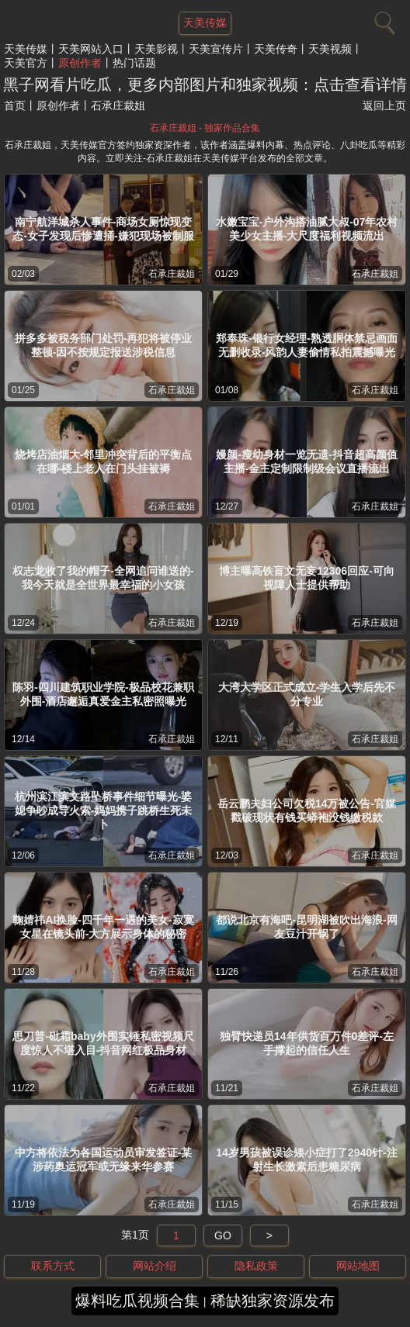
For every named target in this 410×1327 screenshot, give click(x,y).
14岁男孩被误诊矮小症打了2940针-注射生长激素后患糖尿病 (306, 1159)
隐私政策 (256, 1266)
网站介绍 (154, 1266)
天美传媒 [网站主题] (205, 22)
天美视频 (330, 49)
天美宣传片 (216, 49)
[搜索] (383, 19)
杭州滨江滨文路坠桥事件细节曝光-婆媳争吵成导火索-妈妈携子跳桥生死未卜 (104, 810)
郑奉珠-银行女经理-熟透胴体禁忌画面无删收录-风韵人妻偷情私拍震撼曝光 (306, 345)
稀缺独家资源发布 (272, 1300)
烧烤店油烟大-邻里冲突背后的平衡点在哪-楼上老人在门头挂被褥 (104, 461)
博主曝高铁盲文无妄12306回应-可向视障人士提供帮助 (306, 578)
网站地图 (358, 1266)
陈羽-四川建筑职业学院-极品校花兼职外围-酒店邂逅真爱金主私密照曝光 (102, 694)
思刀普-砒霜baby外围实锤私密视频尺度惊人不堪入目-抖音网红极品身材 (102, 1043)
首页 (15, 105)
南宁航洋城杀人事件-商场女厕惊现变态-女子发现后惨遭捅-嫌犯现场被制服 (102, 229)
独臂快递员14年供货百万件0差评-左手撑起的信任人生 (307, 1043)
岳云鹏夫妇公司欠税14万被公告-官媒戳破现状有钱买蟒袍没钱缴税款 (306, 810)
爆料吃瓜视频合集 (137, 1300)
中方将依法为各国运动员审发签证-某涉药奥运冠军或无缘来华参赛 (104, 1159)
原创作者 (80, 63)
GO (222, 1235)
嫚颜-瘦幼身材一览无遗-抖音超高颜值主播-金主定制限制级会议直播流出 (306, 461)
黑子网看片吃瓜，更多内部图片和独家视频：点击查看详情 (205, 84)
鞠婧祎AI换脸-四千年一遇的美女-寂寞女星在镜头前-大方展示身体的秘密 (102, 927)
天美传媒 (25, 49)
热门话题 (134, 63)
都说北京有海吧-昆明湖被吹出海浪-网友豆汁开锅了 (306, 927)
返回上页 (384, 105)
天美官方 (25, 63)
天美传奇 (275, 49)
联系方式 (53, 1266)
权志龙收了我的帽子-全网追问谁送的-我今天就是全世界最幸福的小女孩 (102, 578)
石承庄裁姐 (171, 273)
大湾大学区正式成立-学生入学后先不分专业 (307, 694)
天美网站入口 (90, 49)
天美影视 (156, 49)
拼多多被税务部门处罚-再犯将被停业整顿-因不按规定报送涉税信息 (104, 345)
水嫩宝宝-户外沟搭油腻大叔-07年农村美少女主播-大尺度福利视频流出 (307, 229)
